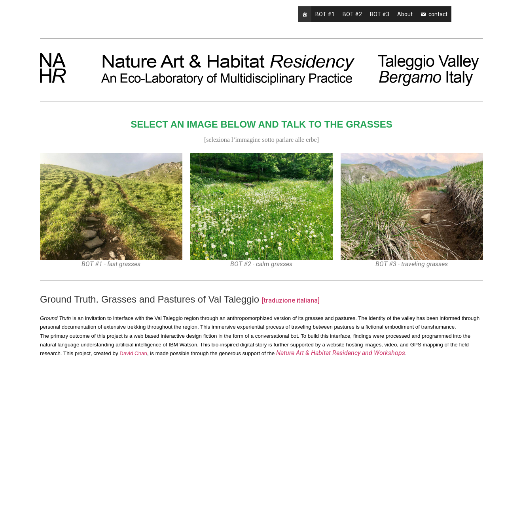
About (405, 14)
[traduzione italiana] (291, 300)
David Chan (133, 353)
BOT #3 (379, 14)
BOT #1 (325, 14)
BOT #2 (352, 14)
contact (437, 14)
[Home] (304, 14)
